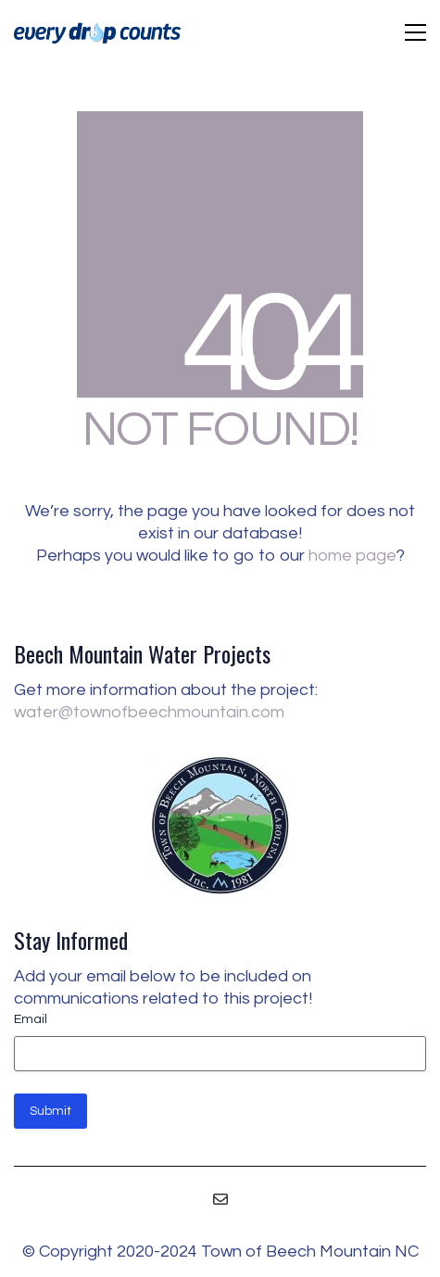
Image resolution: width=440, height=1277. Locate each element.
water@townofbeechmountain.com (149, 712)
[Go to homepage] (97, 33)
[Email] (220, 1199)
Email (30, 1019)
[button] (415, 32)
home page (352, 555)
